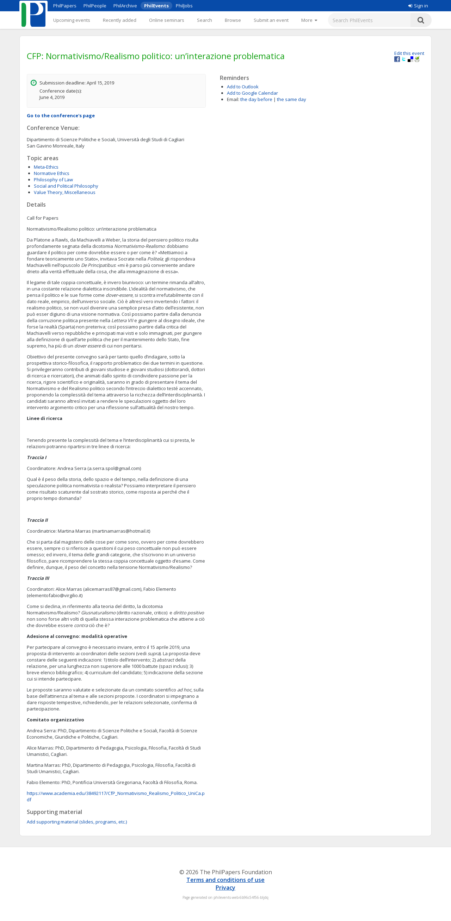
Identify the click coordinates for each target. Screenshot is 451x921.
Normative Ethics (51, 173)
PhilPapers (64, 5)
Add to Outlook (243, 86)
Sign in (418, 5)
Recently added (119, 20)
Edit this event (409, 53)
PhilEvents (156, 5)
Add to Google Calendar (252, 93)
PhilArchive (125, 5)
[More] (309, 20)
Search (204, 20)
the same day (291, 99)
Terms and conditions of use (225, 880)
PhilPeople (95, 5)
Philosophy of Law (53, 179)
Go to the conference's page (61, 115)
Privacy (225, 887)
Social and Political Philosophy (66, 186)
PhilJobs (184, 5)
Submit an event (271, 20)
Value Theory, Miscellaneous (64, 192)
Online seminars (166, 20)
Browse (233, 20)
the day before (256, 99)
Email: (233, 99)
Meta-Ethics (46, 167)
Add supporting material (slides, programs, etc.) (77, 822)
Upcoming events (71, 20)
